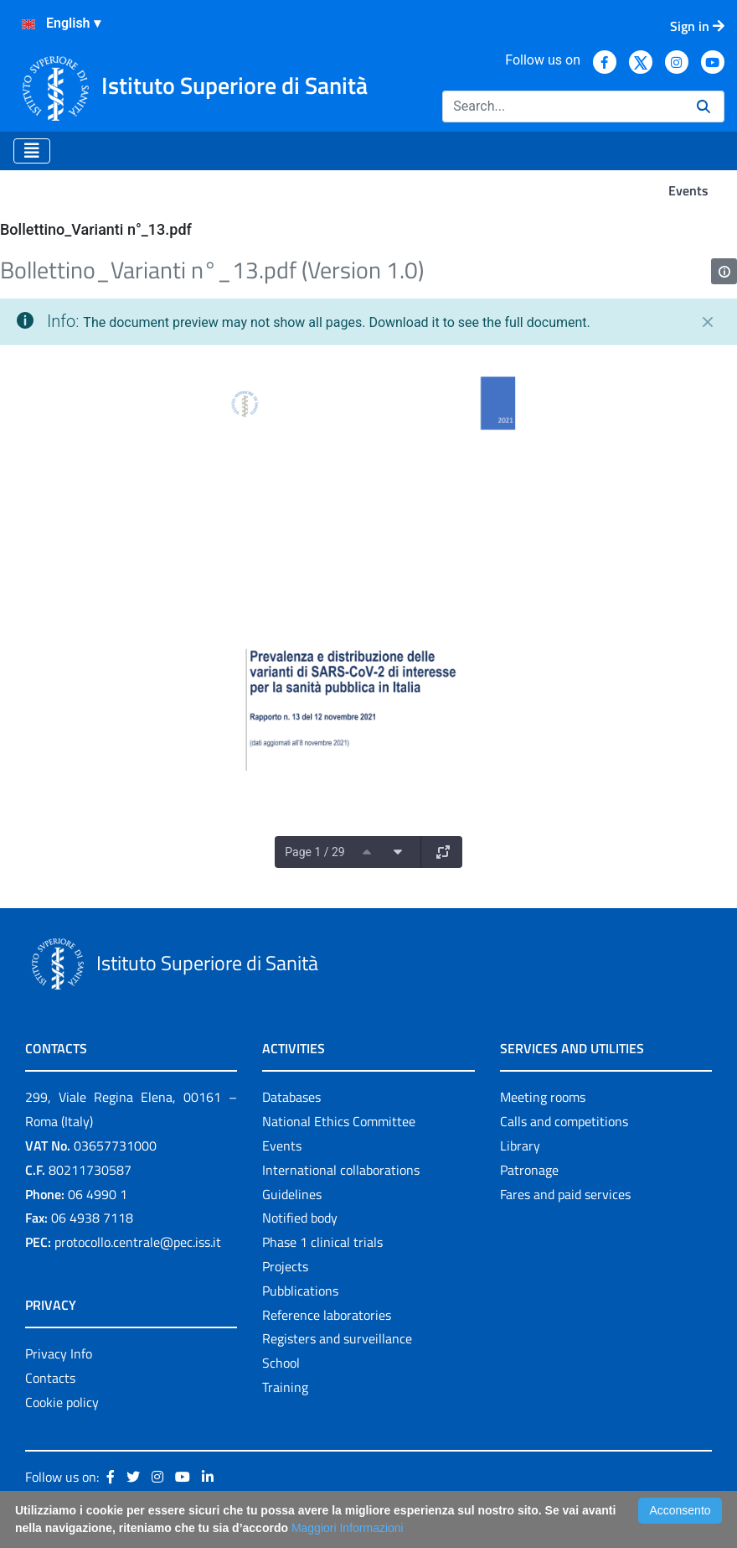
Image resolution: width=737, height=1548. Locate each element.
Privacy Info (58, 1353)
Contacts (50, 1378)
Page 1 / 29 (314, 852)
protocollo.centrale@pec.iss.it (137, 1242)
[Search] (562, 106)
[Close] (707, 322)
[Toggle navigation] (31, 151)
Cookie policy (62, 1402)
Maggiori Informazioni (347, 1528)
